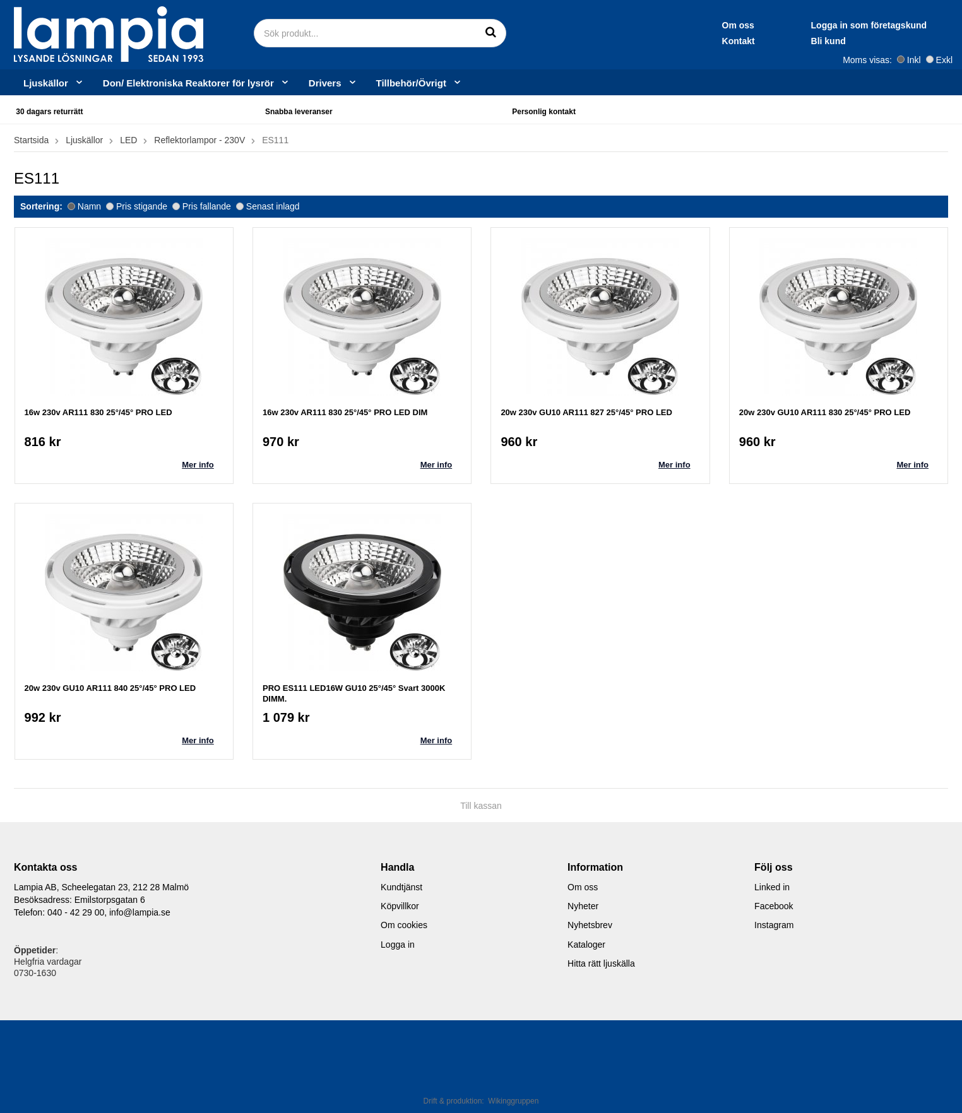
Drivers (333, 83)
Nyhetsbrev (589, 925)
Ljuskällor (53, 83)
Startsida (31, 140)
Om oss (619, 25)
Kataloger (586, 944)
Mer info (198, 464)
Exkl (939, 60)
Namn (84, 206)
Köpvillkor (400, 906)
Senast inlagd (268, 206)
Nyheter (582, 906)
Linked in (772, 887)
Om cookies (404, 925)
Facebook (773, 906)
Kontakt (619, 41)
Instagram (773, 925)
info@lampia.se (139, 912)
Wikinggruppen (513, 1101)
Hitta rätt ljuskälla (601, 963)
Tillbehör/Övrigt (419, 83)
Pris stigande (136, 206)
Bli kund (709, 41)
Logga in (398, 944)
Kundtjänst (401, 887)
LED (128, 140)
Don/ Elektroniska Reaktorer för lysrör (196, 83)
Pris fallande (201, 206)
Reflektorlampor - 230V (199, 140)
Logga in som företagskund (750, 25)
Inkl (909, 60)
